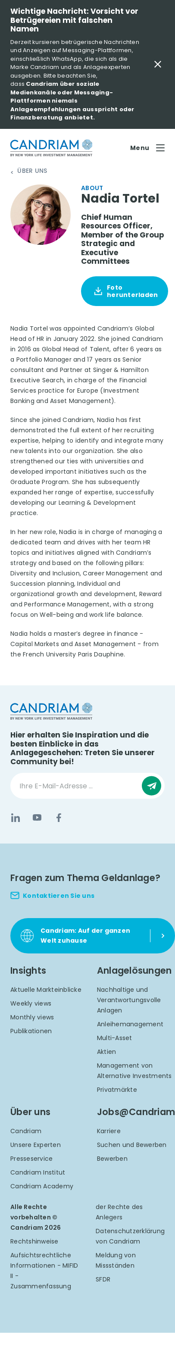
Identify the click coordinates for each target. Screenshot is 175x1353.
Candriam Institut (37, 1172)
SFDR (103, 1279)
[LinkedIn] (15, 817)
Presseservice (31, 1158)
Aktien (106, 1051)
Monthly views (32, 1017)
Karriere (109, 1131)
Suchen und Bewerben (132, 1145)
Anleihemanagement (130, 1024)
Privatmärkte (117, 1089)
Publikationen (31, 1031)
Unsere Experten (35, 1145)
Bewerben (112, 1158)
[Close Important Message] (158, 64)
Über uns (32, 171)
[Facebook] (58, 817)
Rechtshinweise (34, 1241)
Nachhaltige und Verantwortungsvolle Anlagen (129, 1000)
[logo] (51, 148)
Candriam (25, 1131)
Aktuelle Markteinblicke (45, 989)
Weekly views (30, 1003)
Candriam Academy (41, 1186)
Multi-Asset (114, 1038)
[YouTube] (37, 817)
